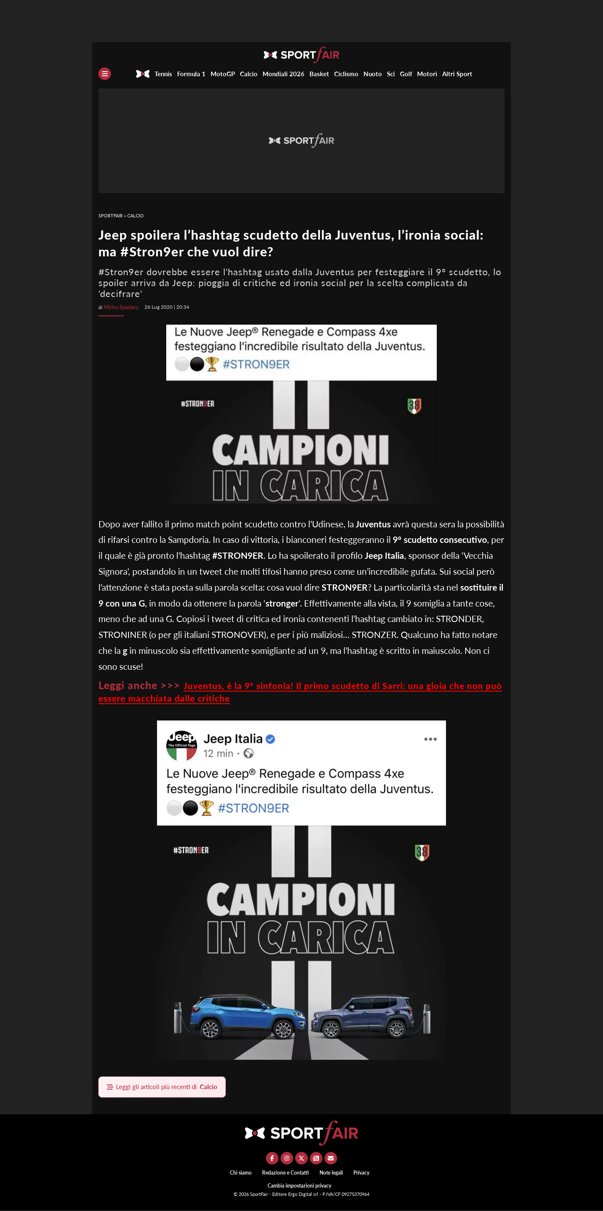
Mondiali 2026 (283, 73)
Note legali (331, 1173)
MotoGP (223, 73)
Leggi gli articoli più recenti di (165, 1087)
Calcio (249, 73)
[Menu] (104, 73)
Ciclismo (346, 73)
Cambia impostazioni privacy (299, 1186)
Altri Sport (457, 73)
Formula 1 (191, 73)
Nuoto (372, 73)
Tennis (163, 73)
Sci (391, 73)
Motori (427, 73)
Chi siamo (241, 1173)
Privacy (361, 1173)
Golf (406, 73)
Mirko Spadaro (120, 307)
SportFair (110, 215)
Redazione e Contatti (285, 1173)
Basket (319, 73)
